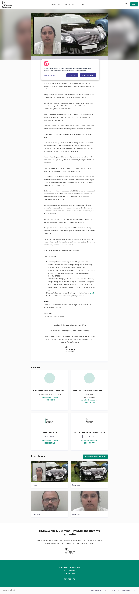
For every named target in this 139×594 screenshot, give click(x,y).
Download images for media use (95, 457)
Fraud (50, 316)
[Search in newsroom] (126, 4)
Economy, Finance (67, 305)
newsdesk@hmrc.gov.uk (50, 397)
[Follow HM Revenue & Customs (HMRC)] (134, 4)
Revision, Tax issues (55, 307)
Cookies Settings (49, 75)
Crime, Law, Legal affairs (52, 305)
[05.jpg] (49, 471)
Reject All (72, 75)
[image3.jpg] (89, 501)
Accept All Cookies (88, 75)
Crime (46, 316)
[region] (70, 69)
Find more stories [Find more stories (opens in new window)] (124, 590)
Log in (135, 590)
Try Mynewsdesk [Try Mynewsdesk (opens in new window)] (96, 590)
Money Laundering (59, 316)
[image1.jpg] (49, 501)
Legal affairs (77, 305)
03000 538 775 (89, 443)
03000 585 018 (49, 443)
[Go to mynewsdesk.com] (9, 590)
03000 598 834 (89, 403)
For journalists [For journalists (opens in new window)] (110, 590)
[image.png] (89, 471)
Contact (81, 4)
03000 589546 (50, 400)
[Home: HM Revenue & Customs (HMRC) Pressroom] (6, 4)
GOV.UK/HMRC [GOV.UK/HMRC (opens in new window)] (69, 579)
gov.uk (92, 293)
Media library (69, 4)
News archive (55, 4)
